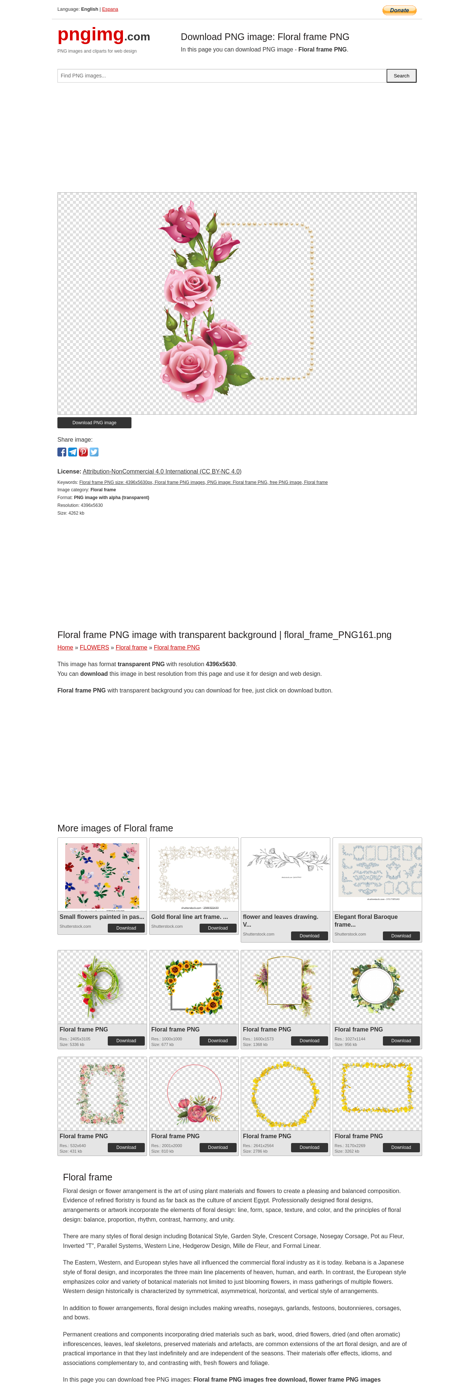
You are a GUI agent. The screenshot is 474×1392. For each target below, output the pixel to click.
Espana (110, 9)
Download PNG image (95, 422)
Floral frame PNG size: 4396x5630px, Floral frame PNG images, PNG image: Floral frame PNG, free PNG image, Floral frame (203, 482)
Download (126, 928)
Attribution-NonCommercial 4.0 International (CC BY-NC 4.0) (162, 471)
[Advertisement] (237, 140)
